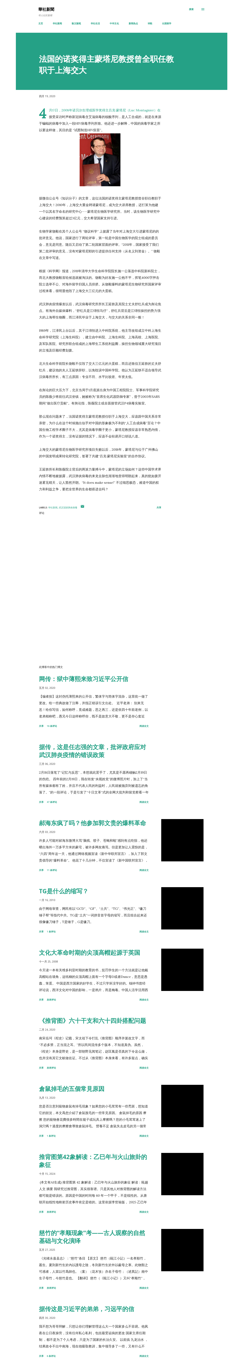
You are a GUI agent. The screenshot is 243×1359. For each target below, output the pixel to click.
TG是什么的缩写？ (63, 891)
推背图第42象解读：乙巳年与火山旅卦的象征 (93, 1161)
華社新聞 (46, 9)
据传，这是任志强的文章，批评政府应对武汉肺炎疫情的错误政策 (92, 751)
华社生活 (95, 23)
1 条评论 (51, 931)
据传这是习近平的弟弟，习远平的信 (86, 1309)
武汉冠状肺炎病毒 (68, 507)
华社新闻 (57, 23)
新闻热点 (133, 23)
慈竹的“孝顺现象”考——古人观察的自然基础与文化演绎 (92, 1237)
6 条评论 (51, 1356)
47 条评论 (52, 802)
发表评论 (51, 999)
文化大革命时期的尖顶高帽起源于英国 (89, 952)
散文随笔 (76, 23)
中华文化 (114, 23)
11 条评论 (52, 870)
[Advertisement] (95, 624)
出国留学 (166, 23)
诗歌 (150, 23)
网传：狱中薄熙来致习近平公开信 (83, 679)
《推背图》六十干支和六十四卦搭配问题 (92, 1021)
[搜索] (191, 9)
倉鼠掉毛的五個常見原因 (71, 1089)
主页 (40, 23)
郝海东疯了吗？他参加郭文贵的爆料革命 (92, 823)
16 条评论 (52, 726)
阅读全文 (144, 726)
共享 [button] (159, 507)
